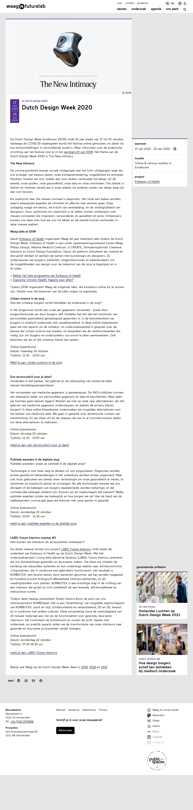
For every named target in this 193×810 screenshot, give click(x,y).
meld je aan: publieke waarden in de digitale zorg (43, 523)
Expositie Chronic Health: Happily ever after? (43, 279)
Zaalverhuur (89, 709)
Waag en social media (163, 710)
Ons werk (172, 9)
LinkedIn (155, 737)
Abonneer (65, 730)
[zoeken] (184, 9)
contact (129, 2)
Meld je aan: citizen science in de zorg (36, 362)
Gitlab (153, 721)
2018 (92, 667)
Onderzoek (138, 9)
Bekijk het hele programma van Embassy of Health (47, 275)
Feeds (153, 726)
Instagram (155, 742)
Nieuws (122, 9)
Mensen (60, 709)
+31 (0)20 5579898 (22, 721)
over (119, 2)
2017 (104, 667)
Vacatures (74, 709)
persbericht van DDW (78, 152)
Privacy (103, 709)
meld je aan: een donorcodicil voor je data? (39, 445)
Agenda (156, 9)
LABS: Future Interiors (76, 549)
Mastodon (155, 715)
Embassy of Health (31, 238)
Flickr (153, 732)
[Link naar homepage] (26, 6)
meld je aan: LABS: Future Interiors (33, 652)
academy (142, 2)
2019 (84, 667)
